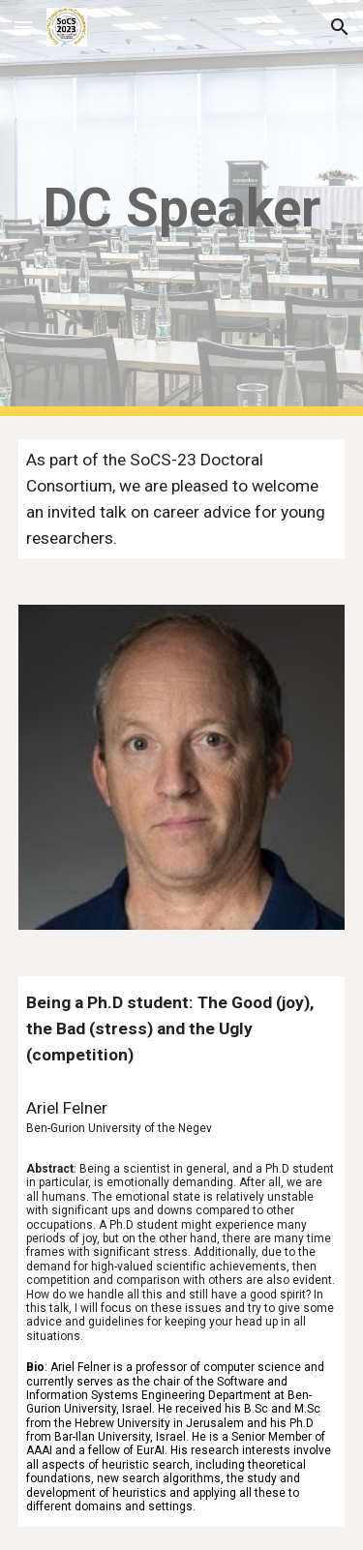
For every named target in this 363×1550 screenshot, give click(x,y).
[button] (23, 26)
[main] (182, 208)
